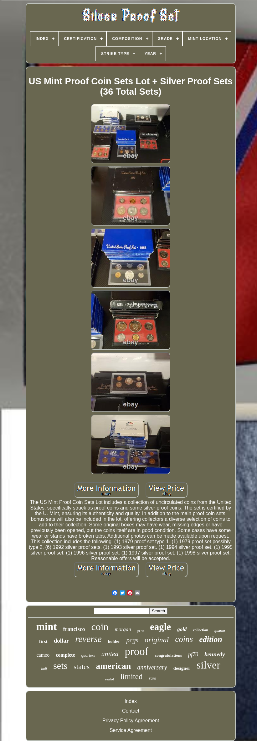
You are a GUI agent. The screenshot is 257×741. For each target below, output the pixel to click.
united (110, 654)
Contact (130, 711)
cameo (42, 655)
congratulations (168, 655)
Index (131, 701)
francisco (74, 629)
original (157, 640)
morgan (123, 629)
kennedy (214, 654)
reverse (88, 639)
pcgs (132, 640)
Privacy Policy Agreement (130, 720)
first (43, 641)
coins (184, 639)
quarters (88, 655)
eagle (160, 626)
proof (137, 651)
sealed (109, 679)
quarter (219, 631)
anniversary (152, 667)
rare (152, 678)
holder (114, 641)
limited (132, 676)
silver (208, 665)
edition (210, 639)
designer (181, 668)
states (82, 667)
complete (65, 655)
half (44, 668)
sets (60, 665)
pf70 (193, 654)
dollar (61, 640)
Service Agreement (131, 730)
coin (99, 626)
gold (182, 629)
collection (200, 630)
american (113, 666)
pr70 (140, 631)
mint (46, 626)
